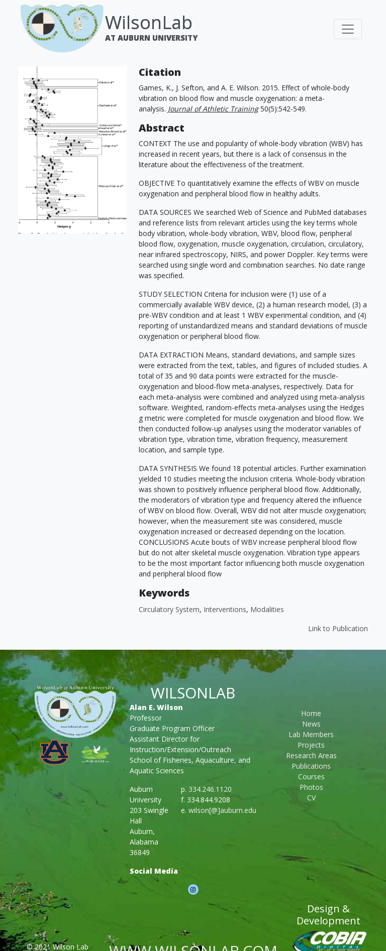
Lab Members (311, 734)
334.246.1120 (210, 789)
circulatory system (169, 609)
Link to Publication (338, 628)
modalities (267, 609)
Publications (311, 766)
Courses (311, 776)
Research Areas (311, 755)
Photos (311, 787)
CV (311, 797)
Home (311, 713)
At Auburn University (151, 38)
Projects (311, 745)
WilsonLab (148, 22)
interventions (225, 609)
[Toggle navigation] (348, 29)
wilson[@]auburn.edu (222, 810)
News (311, 724)
